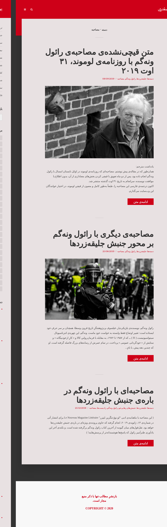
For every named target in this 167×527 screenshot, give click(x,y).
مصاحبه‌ (105, 79)
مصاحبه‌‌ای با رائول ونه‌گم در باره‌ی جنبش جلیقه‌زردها (93, 395)
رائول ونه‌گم (114, 79)
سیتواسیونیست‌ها (111, 10)
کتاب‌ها (64, 10)
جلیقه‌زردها (125, 79)
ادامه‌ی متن (125, 202)
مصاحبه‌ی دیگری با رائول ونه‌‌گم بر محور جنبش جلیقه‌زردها (87, 239)
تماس (47, 10)
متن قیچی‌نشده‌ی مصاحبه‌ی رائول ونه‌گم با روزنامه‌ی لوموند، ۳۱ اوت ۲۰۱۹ (83, 61)
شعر (55, 10)
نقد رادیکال (88, 10)
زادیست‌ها (85, 408)
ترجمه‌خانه (144, 10)
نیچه (98, 10)
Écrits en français (31, 10)
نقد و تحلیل (75, 10)
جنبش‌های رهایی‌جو (129, 10)
